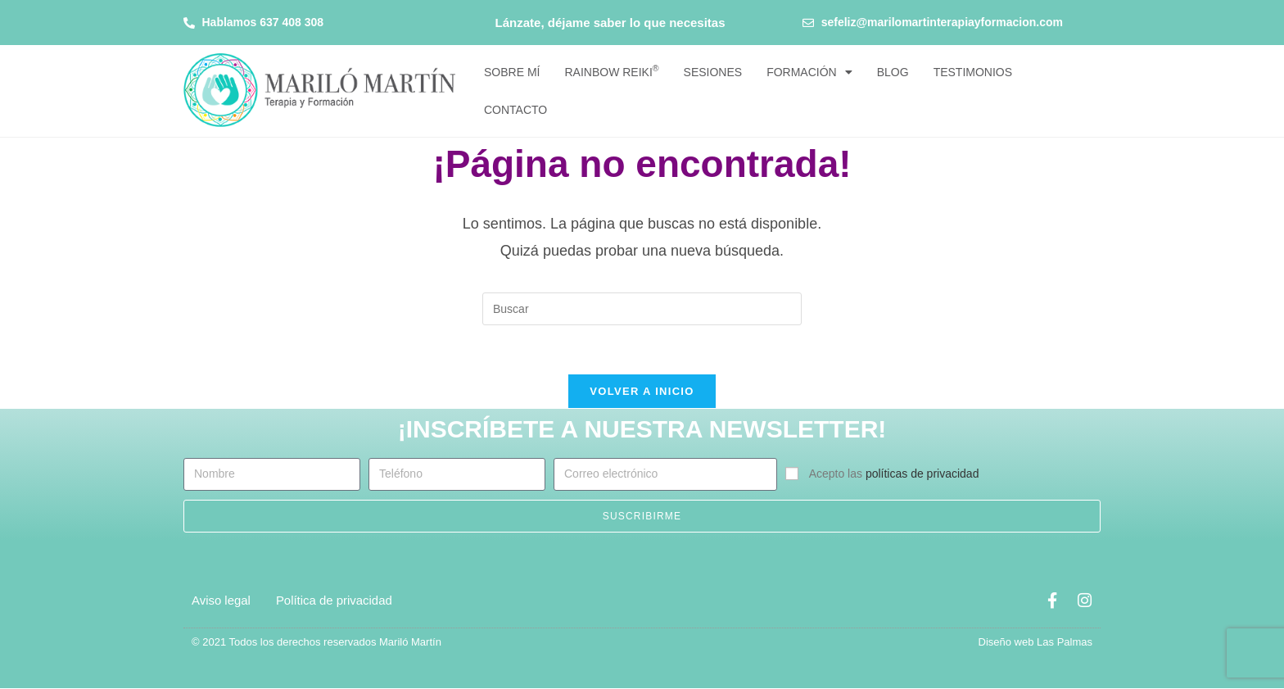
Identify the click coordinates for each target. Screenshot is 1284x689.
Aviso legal (221, 601)
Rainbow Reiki (611, 71)
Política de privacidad (334, 601)
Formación (809, 72)
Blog (893, 72)
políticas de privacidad (922, 475)
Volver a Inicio (642, 392)
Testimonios (973, 72)
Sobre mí (512, 72)
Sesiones (713, 72)
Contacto (515, 109)
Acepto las (894, 475)
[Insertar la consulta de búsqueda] (642, 308)
